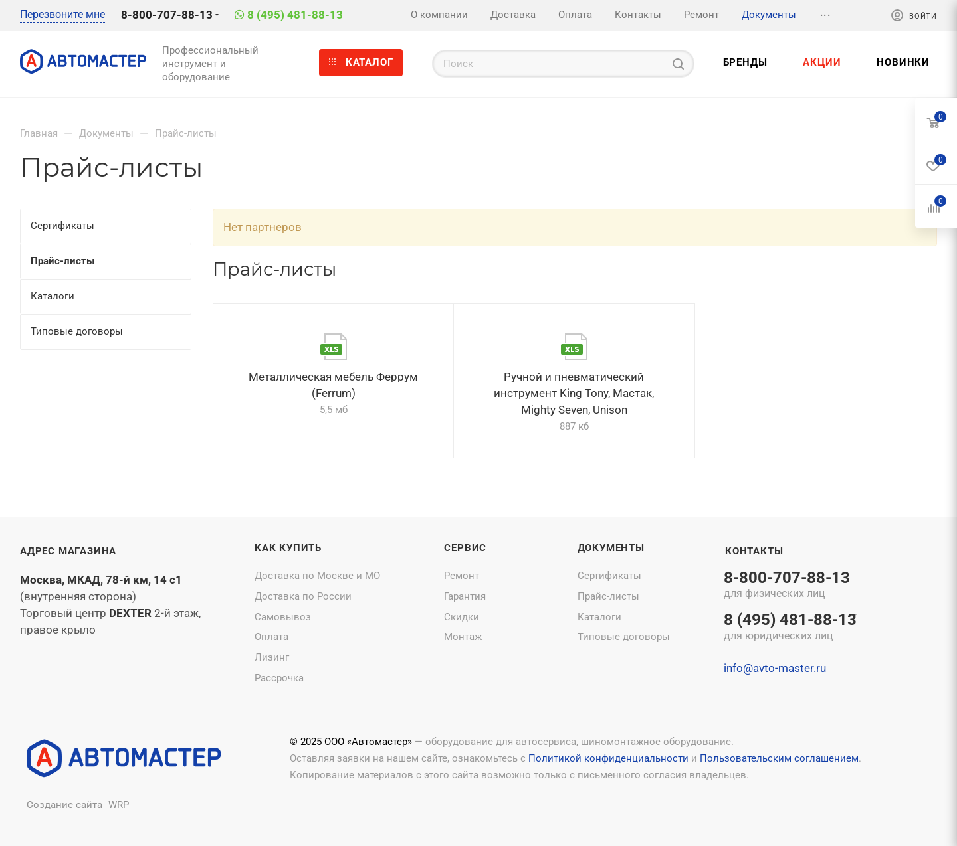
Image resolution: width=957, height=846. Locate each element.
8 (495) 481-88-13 (295, 14)
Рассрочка (279, 678)
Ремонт (461, 576)
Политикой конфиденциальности (608, 758)
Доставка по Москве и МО (317, 576)
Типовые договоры (624, 637)
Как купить (288, 548)
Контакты (754, 551)
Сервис (465, 548)
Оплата (271, 637)
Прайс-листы (608, 596)
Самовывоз (283, 617)
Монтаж (463, 637)
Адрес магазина (68, 551)
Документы (611, 548)
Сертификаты (609, 576)
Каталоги (599, 617)
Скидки (461, 617)
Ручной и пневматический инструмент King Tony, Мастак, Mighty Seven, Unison (574, 393)
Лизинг (272, 657)
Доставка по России (303, 596)
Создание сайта (64, 805)
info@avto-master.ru (775, 668)
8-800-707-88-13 (167, 14)
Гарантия (465, 596)
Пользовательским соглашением (779, 758)
